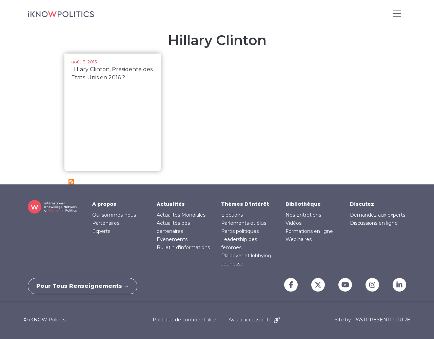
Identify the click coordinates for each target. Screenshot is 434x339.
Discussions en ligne (374, 223)
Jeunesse (232, 264)
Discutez (362, 204)
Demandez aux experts (377, 215)
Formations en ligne (309, 231)
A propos (104, 204)
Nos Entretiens (303, 215)
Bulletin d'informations (183, 247)
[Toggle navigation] (397, 13)
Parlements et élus (243, 223)
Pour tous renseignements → (84, 286)
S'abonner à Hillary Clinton (71, 181)
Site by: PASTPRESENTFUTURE (372, 320)
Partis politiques (240, 231)
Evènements (172, 239)
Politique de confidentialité (184, 320)
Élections (232, 215)
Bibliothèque (303, 204)
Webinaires (298, 239)
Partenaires (105, 223)
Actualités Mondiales (181, 215)
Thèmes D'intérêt (245, 204)
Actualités (171, 204)
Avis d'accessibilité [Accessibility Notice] (254, 320)
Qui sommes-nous (114, 215)
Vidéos (293, 223)
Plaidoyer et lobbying (246, 256)
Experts (101, 231)
